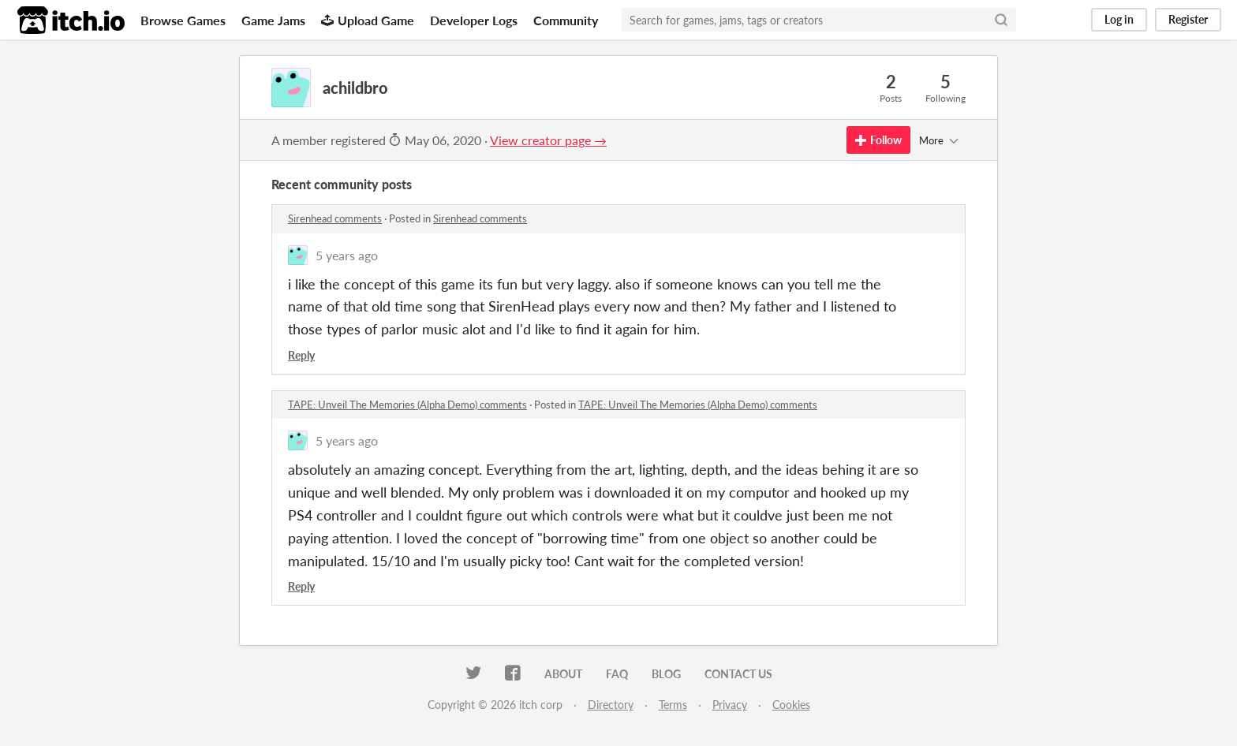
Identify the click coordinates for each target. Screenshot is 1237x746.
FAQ (617, 674)
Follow (878, 140)
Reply (301, 355)
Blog (666, 674)
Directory (610, 704)
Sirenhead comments (335, 218)
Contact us (738, 674)
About (563, 674)
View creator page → (548, 139)
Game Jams (273, 20)
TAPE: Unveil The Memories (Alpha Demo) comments (407, 404)
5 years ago (347, 255)
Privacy (729, 704)
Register (1188, 19)
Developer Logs (474, 20)
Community (565, 20)
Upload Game (367, 20)
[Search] (1001, 20)
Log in (1119, 19)
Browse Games (183, 20)
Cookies (791, 704)
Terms (673, 704)
